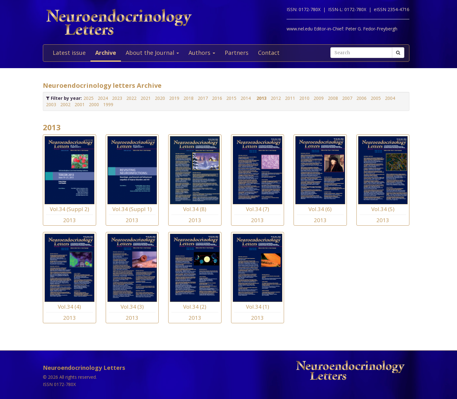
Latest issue (69, 52)
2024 (103, 98)
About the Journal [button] (152, 52)
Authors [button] (202, 52)
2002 (65, 104)
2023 (117, 98)
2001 (80, 104)
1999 (108, 104)
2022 (131, 98)
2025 (88, 98)
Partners (236, 52)
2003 (51, 104)
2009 (319, 98)
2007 (347, 98)
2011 (290, 98)
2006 (361, 98)
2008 (333, 98)
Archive (105, 52)
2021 (146, 98)
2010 (304, 98)
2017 (203, 98)
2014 (246, 98)
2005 (376, 98)
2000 (94, 104)
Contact (269, 52)
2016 (217, 98)
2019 (174, 98)
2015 (231, 98)
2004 (390, 98)
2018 (188, 98)
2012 (276, 98)
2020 (160, 98)
